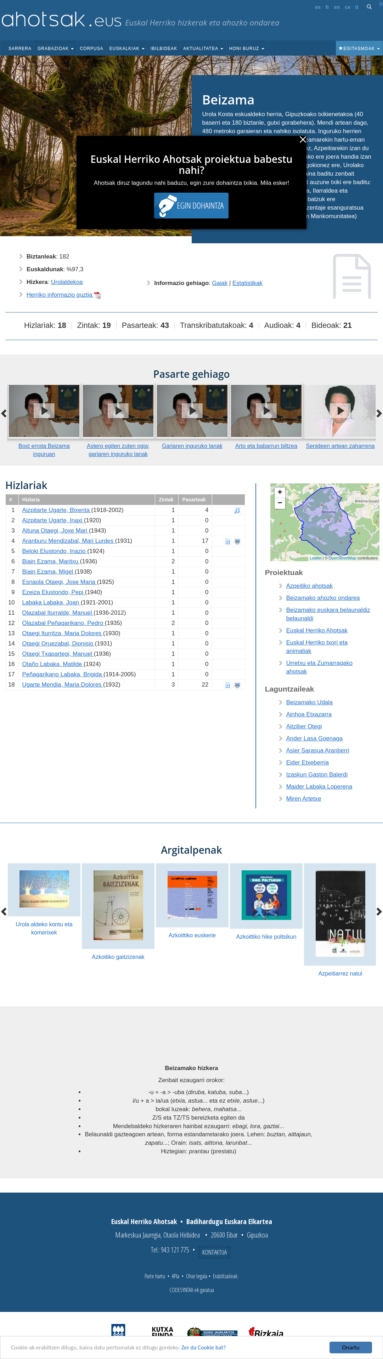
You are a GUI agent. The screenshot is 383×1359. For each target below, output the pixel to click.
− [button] (280, 503)
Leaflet (316, 558)
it (357, 7)
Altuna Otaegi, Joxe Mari (55, 530)
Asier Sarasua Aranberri (317, 750)
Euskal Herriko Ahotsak (317, 630)
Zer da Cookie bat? (207, 1348)
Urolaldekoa (67, 282)
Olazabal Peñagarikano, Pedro (63, 623)
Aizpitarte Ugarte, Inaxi (53, 520)
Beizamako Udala (309, 702)
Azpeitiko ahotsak (309, 585)
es (318, 7)
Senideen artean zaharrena (340, 446)
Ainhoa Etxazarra (309, 714)
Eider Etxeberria (307, 762)
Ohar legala (196, 1276)
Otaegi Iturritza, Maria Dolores (62, 633)
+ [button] (280, 493)
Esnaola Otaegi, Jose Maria (59, 582)
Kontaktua (214, 1252)
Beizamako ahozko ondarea (323, 598)
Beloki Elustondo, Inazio (55, 551)
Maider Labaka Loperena (319, 786)
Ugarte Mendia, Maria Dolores (62, 684)
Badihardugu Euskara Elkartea (229, 1221)
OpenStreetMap (342, 558)
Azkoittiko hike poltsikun (266, 937)
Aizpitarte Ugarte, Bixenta (56, 510)
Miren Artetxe (303, 798)
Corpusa (91, 48)
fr (327, 7)
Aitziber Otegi (304, 726)
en (337, 7)
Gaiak (220, 283)
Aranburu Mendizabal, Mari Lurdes (68, 541)
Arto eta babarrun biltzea (266, 446)
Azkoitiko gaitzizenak (118, 957)
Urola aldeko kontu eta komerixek (44, 928)
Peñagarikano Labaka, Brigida (63, 674)
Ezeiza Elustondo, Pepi (53, 592)
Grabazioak (56, 48)
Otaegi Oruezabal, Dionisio (58, 643)
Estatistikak (247, 283)
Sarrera (20, 48)
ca (347, 7)
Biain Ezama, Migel (48, 571)
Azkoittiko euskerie (192, 935)
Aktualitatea (203, 48)
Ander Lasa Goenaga (314, 738)
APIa (175, 1276)
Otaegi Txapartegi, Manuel (58, 653)
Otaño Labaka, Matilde (53, 664)
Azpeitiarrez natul (340, 974)
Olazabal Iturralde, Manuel (58, 612)
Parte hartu (155, 1276)
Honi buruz (246, 48)
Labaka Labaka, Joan (51, 602)
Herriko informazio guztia (64, 294)
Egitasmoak (359, 48)
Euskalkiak (127, 48)
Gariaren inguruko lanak (192, 446)
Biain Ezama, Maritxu (51, 561)
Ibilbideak (164, 48)
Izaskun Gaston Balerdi (317, 774)
